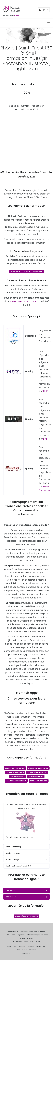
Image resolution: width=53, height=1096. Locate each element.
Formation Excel (36, 777)
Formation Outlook (38, 781)
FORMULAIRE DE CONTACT (23, 301)
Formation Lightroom (37, 772)
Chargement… (26, 139)
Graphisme (35, 941)
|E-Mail (16, 15)
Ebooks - (27, 941)
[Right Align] (48, 23)
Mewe (48, 10)
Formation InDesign (15, 772)
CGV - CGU (26, 953)
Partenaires (40, 10)
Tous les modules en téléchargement (26, 271)
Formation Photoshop (14, 768)
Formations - (18, 941)
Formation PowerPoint (16, 781)
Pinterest (44, 10)
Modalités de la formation (26, 916)
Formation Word (18, 777)
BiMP (45, 438)
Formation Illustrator (38, 768)
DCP (45, 391)
